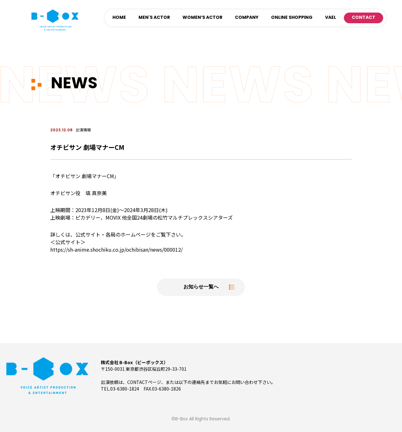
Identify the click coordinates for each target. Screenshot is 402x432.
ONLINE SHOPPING (291, 17)
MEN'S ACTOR (154, 17)
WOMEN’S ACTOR (202, 17)
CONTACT (363, 17)
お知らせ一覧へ (201, 287)
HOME (119, 17)
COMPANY (246, 17)
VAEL (330, 17)
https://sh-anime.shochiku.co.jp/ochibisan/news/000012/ (116, 249)
